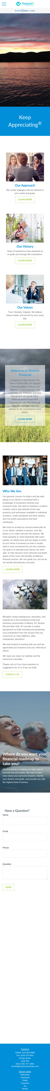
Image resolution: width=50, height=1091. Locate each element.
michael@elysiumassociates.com (25, 1066)
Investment (24, 1077)
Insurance (25, 1083)
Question (7, 864)
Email (5, 831)
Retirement (24, 1075)
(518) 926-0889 (28, 1053)
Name (5, 815)
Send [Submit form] (8, 887)
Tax (25, 1086)
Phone (6, 848)
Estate (25, 1080)
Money (25, 1089)
